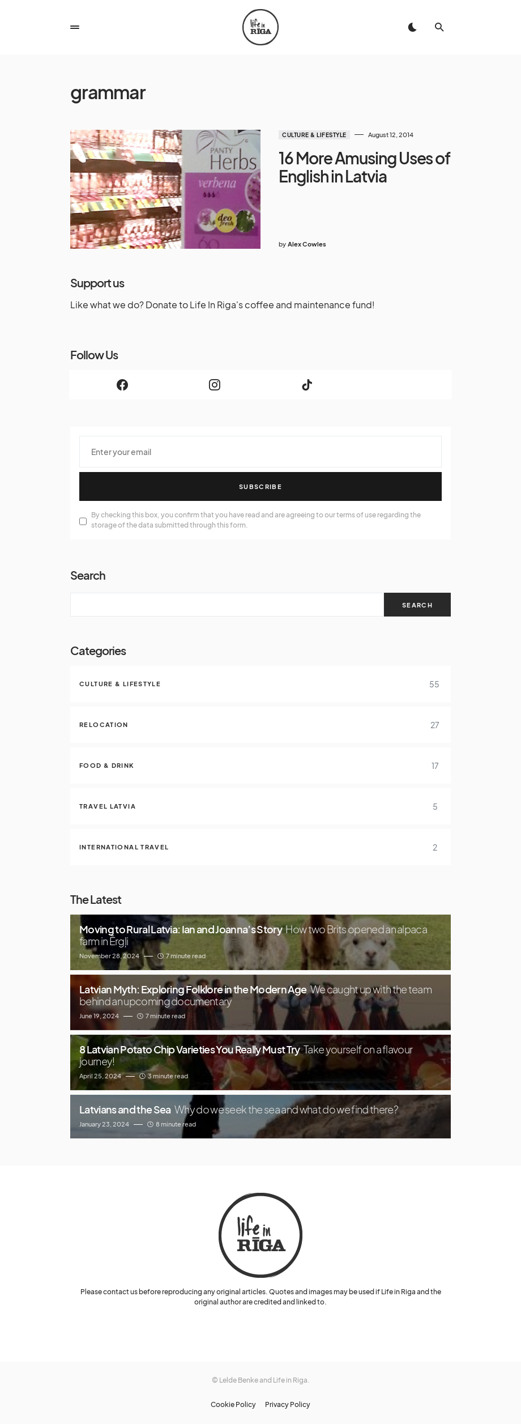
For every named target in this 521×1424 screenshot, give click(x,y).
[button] (74, 27)
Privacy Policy (287, 1404)
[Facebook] (122, 384)
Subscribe (260, 486)
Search (87, 575)
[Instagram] (214, 384)
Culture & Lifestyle (314, 134)
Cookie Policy (233, 1404)
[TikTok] (306, 384)
